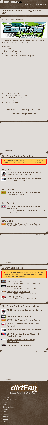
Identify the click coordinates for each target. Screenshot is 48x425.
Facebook (7, 48)
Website (7, 46)
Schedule (11, 110)
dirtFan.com (13, 1)
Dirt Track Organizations (24, 114)
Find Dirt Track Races (35, 4)
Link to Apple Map (11, 102)
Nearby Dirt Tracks (31, 110)
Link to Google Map (11, 100)
